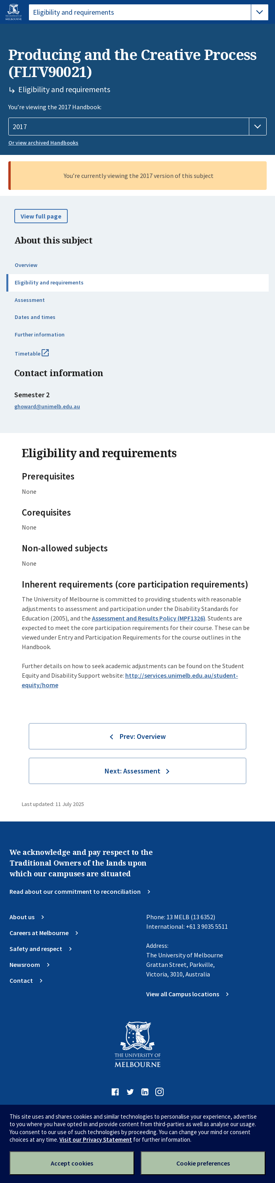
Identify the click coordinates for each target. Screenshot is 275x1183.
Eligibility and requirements (49, 282)
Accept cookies (72, 1163)
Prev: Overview (143, 736)
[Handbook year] (137, 126)
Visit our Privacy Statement (95, 1139)
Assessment (30, 299)
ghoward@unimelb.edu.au (47, 406)
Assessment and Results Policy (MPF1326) (148, 618)
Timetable (40, 356)
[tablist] (148, 12)
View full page (41, 216)
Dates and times (35, 317)
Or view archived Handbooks (43, 142)
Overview (26, 265)
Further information (40, 334)
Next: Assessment (132, 770)
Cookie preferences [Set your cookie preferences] (203, 1163)
